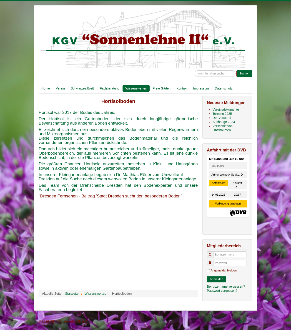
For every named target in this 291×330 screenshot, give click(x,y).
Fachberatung (109, 88)
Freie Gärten (162, 88)
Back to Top (244, 321)
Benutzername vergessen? (226, 286)
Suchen (244, 73)
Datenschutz (224, 88)
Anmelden (216, 279)
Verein (60, 88)
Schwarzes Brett (82, 88)
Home (45, 88)
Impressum (201, 88)
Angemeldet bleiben (224, 270)
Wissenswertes (136, 88)
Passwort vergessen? (222, 290)
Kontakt (181, 88)
